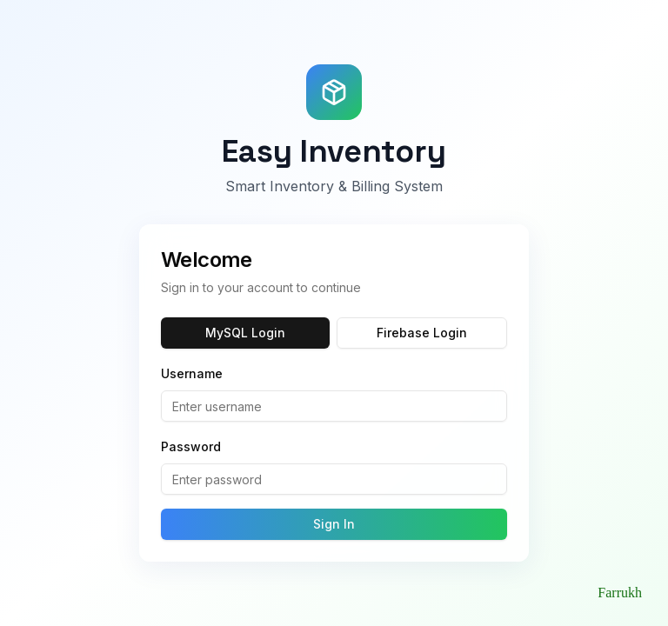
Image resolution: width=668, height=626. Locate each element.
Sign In (334, 523)
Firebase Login (422, 332)
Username (192, 373)
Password (191, 446)
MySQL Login (245, 332)
